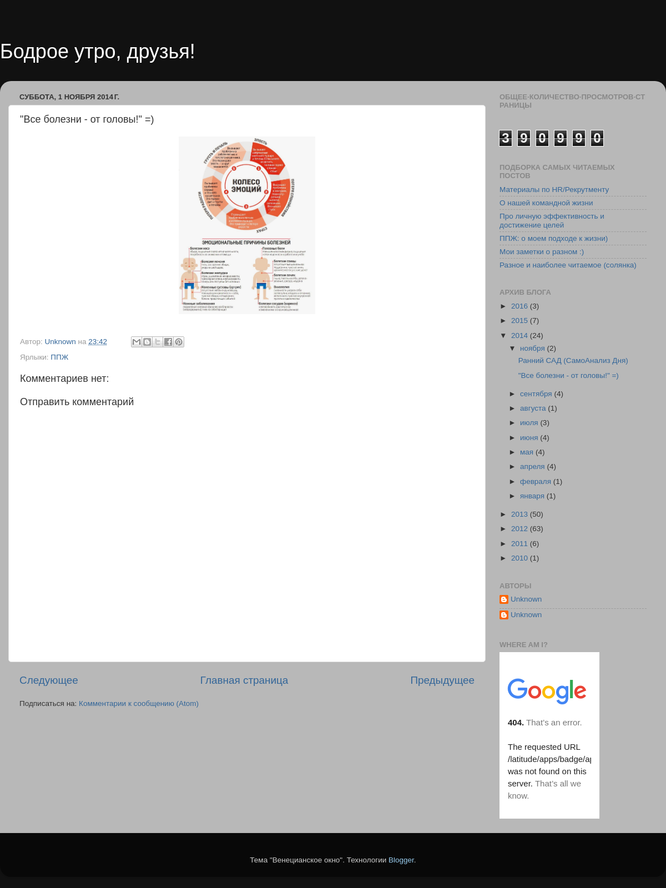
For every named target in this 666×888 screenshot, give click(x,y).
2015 (520, 320)
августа (534, 408)
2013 (520, 514)
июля (530, 422)
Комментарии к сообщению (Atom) (139, 703)
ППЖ (59, 357)
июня (530, 437)
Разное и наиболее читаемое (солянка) (568, 265)
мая (528, 452)
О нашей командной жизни (546, 203)
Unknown (526, 599)
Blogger (401, 860)
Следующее (48, 680)
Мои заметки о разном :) (542, 252)
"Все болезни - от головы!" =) (568, 375)
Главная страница (244, 680)
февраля (536, 481)
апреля (533, 466)
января (533, 496)
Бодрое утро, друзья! (97, 51)
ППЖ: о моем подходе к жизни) (554, 238)
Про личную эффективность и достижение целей (552, 220)
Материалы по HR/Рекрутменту (554, 189)
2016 (520, 306)
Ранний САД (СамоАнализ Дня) (573, 360)
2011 (520, 543)
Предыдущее (442, 680)
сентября (537, 394)
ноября (533, 348)
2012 (520, 528)
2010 (520, 558)
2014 (520, 335)
